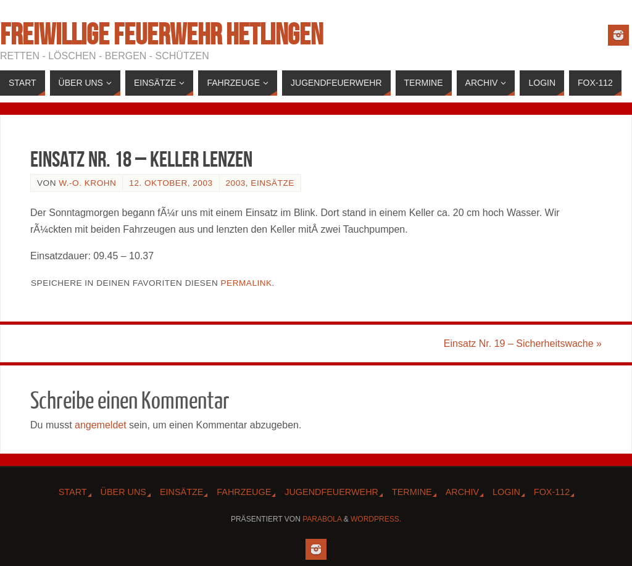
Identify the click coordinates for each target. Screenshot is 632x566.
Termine (412, 492)
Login (506, 492)
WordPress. (376, 519)
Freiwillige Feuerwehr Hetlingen (161, 34)
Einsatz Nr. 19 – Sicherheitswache (523, 343)
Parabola (321, 519)
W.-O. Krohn (87, 183)
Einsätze (272, 183)
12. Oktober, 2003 (170, 183)
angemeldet (101, 425)
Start (73, 492)
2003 (236, 183)
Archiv (462, 492)
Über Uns (123, 492)
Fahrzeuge (244, 492)
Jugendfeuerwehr (331, 492)
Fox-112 (552, 492)
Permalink (246, 283)
